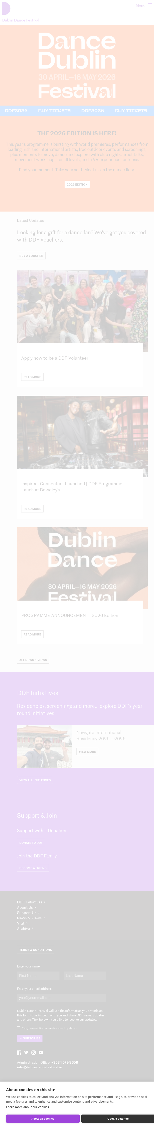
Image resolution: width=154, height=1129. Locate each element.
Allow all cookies (42, 1118)
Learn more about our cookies (27, 1107)
